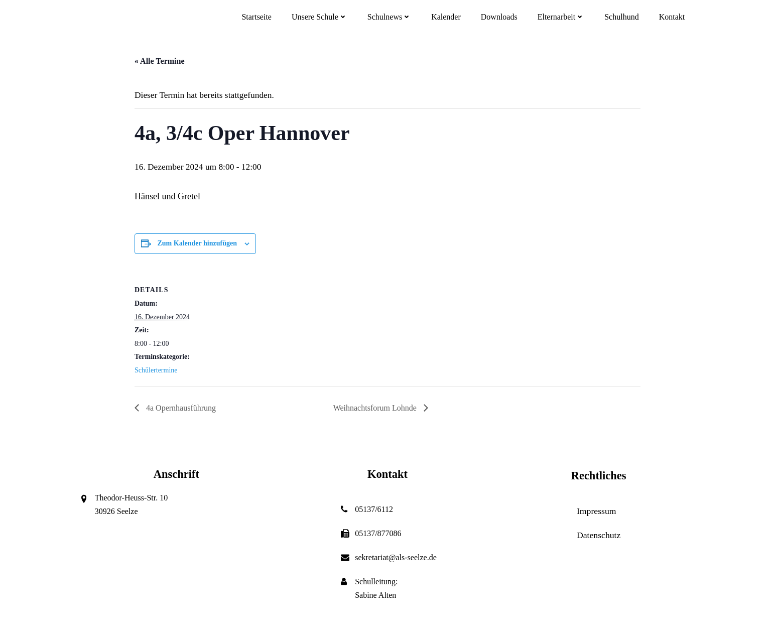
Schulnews (391, 16)
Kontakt (674, 16)
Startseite (258, 16)
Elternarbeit (562, 16)
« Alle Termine (160, 59)
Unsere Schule (321, 16)
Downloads (501, 16)
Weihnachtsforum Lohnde (376, 407)
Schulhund (623, 16)
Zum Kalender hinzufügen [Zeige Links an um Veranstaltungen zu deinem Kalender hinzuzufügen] (197, 242)
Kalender (448, 16)
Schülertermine (156, 369)
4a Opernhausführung (180, 407)
